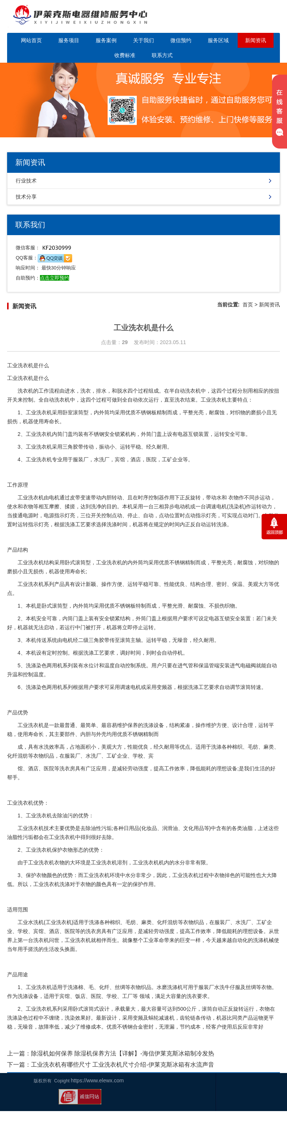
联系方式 (162, 55)
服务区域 (218, 40)
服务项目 (68, 40)
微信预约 (180, 40)
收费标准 (124, 55)
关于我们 (143, 40)
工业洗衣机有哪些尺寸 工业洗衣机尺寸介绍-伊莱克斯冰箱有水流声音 (122, 1064)
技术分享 (26, 197)
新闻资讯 (255, 40)
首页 (248, 305)
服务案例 (106, 40)
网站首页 (31, 40)
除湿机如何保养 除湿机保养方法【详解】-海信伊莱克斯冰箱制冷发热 (122, 1053)
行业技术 (26, 181)
